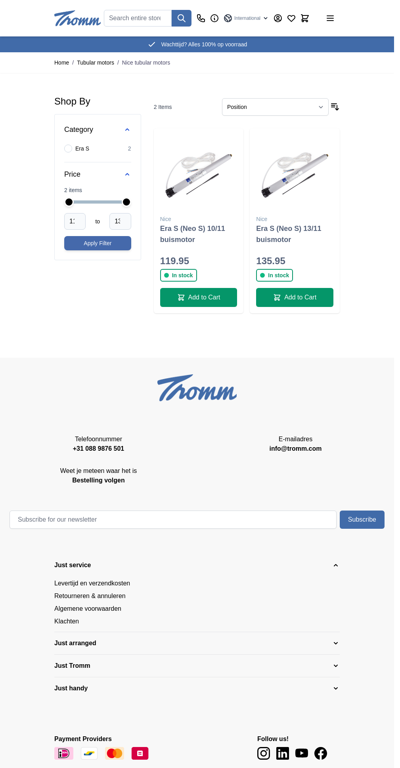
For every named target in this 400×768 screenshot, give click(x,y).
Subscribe (362, 519)
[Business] (214, 18)
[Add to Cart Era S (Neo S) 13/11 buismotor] (294, 297)
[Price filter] (97, 174)
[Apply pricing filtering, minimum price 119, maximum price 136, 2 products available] (97, 243)
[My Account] (278, 18)
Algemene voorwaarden (87, 608)
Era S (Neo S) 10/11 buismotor (192, 234)
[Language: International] (246, 18)
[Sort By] (275, 107)
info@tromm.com (295, 448)
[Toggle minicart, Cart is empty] (305, 18)
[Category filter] (97, 129)
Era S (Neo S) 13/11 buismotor (288, 234)
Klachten (66, 621)
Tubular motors (95, 62)
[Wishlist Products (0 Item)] (291, 18)
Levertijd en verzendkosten (92, 583)
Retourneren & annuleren (90, 596)
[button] (197, 565)
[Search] (181, 18)
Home (61, 62)
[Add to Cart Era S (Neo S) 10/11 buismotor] (198, 297)
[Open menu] (330, 18)
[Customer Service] (201, 18)
